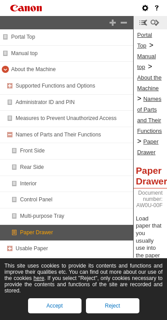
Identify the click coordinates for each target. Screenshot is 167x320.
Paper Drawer (36, 232)
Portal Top (23, 37)
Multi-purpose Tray (42, 216)
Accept (54, 306)
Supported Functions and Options (55, 86)
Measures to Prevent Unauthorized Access (66, 118)
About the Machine (33, 69)
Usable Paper (32, 248)
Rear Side (32, 167)
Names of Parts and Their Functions (58, 135)
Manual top (24, 53)
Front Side (32, 151)
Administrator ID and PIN (45, 102)
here (38, 278)
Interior (28, 183)
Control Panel (36, 199)
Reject (112, 306)
